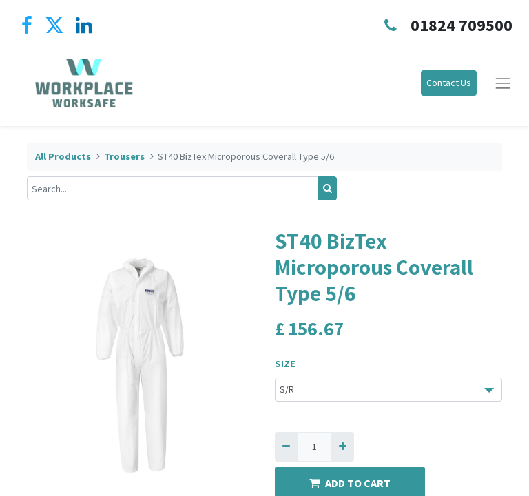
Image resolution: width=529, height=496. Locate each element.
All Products (63, 156)
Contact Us (448, 82)
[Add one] (342, 447)
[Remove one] (286, 447)
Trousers (124, 156)
